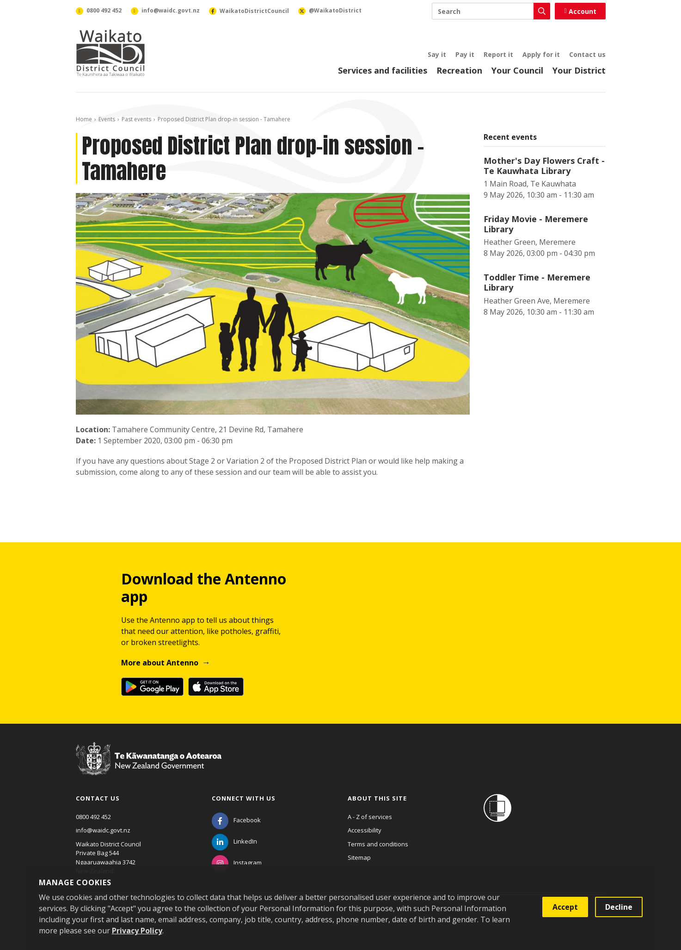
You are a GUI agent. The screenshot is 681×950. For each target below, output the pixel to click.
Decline (618, 907)
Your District (579, 70)
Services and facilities (382, 70)
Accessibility (364, 830)
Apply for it (541, 54)
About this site (377, 798)
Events (106, 119)
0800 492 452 (93, 817)
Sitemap (359, 857)
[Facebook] (236, 820)
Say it (437, 54)
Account (580, 11)
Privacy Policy (137, 930)
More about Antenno (159, 663)
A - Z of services (370, 817)
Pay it (464, 54)
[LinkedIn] (234, 841)
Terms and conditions (378, 844)
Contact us (587, 54)
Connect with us (244, 798)
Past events (136, 119)
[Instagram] (237, 862)
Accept (565, 907)
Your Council (517, 70)
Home (84, 119)
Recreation (459, 70)
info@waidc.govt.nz (103, 830)
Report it (498, 54)
